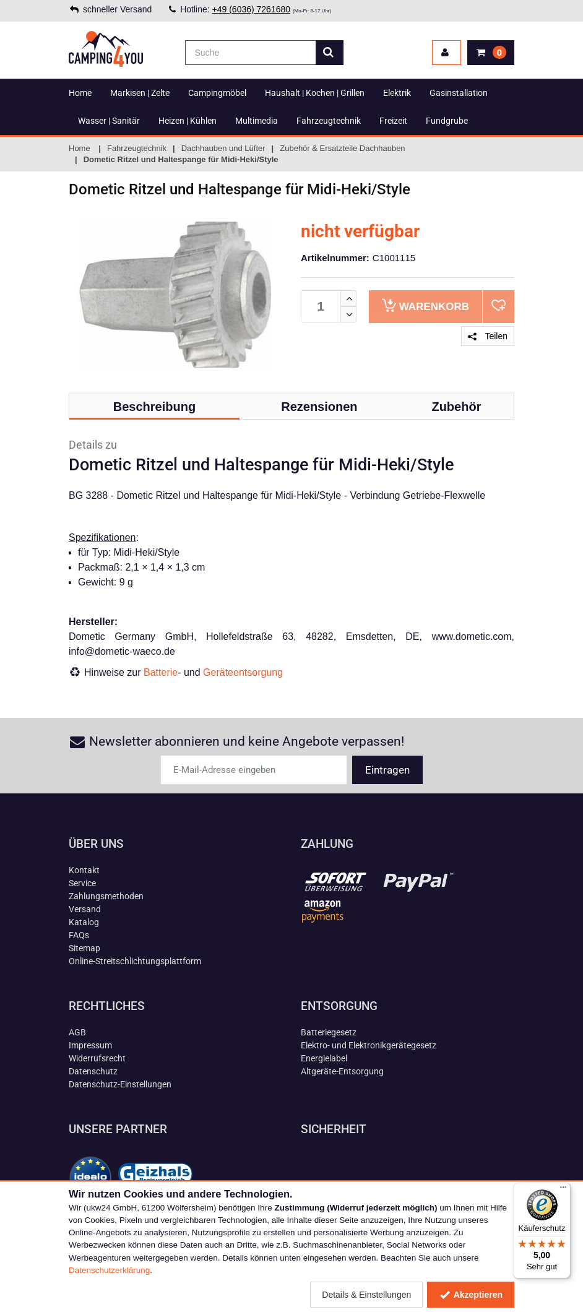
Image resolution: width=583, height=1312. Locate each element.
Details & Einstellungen (366, 1295)
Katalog (84, 922)
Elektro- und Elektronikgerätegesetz (368, 1045)
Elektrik (397, 93)
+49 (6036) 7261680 (251, 9)
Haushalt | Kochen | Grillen (315, 93)
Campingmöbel (217, 93)
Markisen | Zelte (140, 93)
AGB (77, 1032)
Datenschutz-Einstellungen (120, 1084)
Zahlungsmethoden (106, 896)
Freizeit (393, 121)
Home (80, 93)
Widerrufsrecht (97, 1058)
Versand (85, 909)
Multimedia (256, 121)
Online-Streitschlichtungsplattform (135, 961)
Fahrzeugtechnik (328, 121)
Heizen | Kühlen (187, 121)
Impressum (90, 1045)
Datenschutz (93, 1071)
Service (82, 883)
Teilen (487, 336)
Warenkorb (425, 305)
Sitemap (84, 948)
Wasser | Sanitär (109, 121)
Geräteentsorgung (243, 672)
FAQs (79, 935)
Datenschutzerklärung (109, 1270)
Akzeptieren (471, 1294)
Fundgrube (447, 121)
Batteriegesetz (328, 1032)
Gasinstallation (459, 93)
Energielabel (324, 1058)
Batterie (161, 672)
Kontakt (84, 870)
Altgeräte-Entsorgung (342, 1071)
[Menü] (563, 1190)
